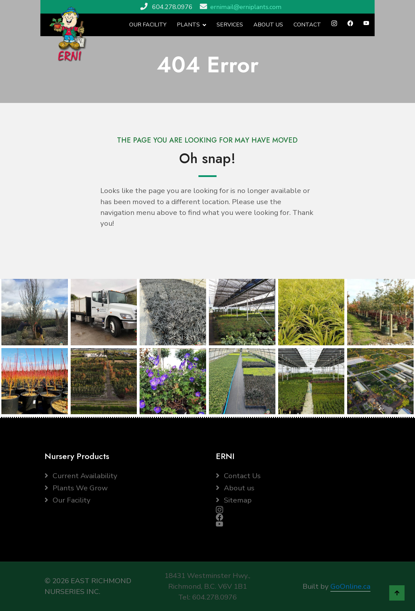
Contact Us (238, 476)
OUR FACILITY (147, 25)
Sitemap (234, 500)
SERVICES (230, 25)
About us (235, 488)
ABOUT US (268, 25)
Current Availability (81, 476)
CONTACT (307, 25)
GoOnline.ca (350, 586)
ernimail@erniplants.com (246, 7)
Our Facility (68, 500)
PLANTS (188, 25)
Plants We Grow (76, 488)
